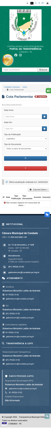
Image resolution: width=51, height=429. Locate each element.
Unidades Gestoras (12, 87)
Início (25, 87)
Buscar (43, 70)
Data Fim (8, 122)
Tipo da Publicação (12, 134)
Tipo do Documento (12, 144)
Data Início (9, 110)
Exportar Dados (38, 190)
